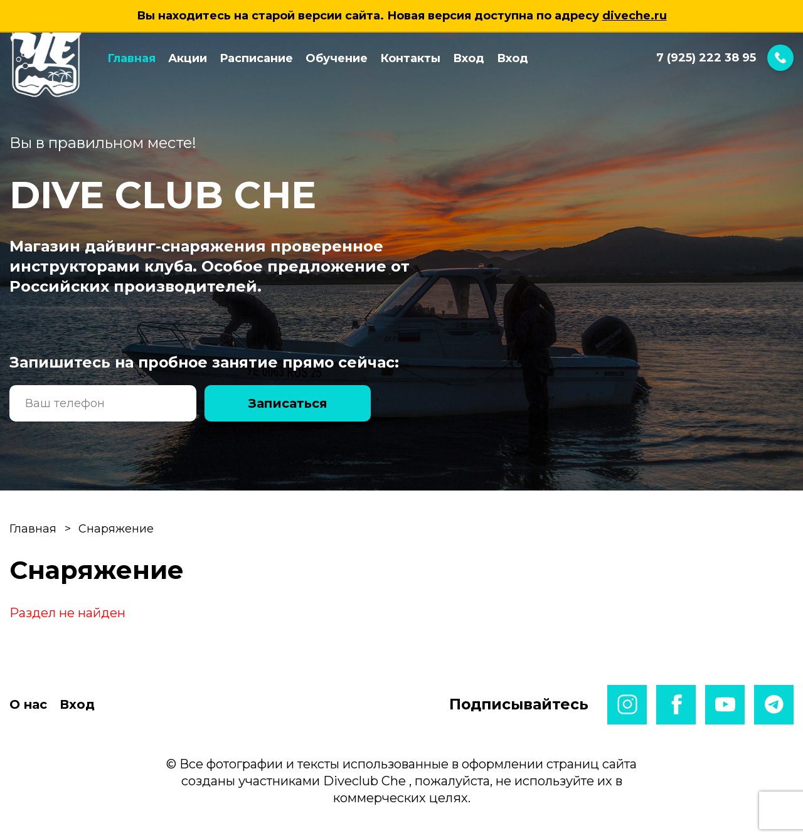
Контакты (410, 58)
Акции (187, 58)
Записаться (287, 403)
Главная (131, 58)
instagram (627, 704)
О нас (28, 704)
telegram (774, 704)
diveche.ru (634, 16)
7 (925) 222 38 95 (725, 58)
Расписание (256, 58)
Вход (468, 58)
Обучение (337, 58)
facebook (676, 704)
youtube (725, 704)
